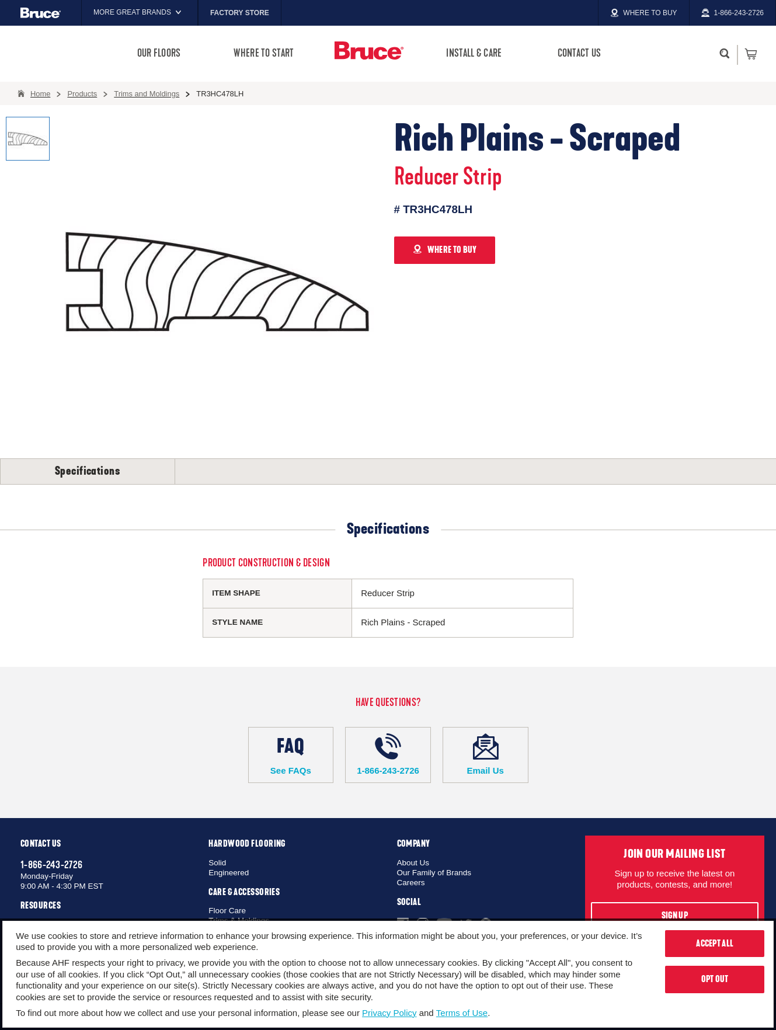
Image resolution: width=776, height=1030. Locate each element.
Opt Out (715, 979)
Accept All (714, 943)
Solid (217, 862)
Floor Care (227, 910)
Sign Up (675, 915)
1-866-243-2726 (388, 754)
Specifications (87, 471)
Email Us (485, 754)
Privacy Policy (389, 1013)
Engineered (228, 872)
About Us (413, 862)
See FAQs (291, 754)
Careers (411, 882)
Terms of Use (462, 1013)
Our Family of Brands (434, 872)
